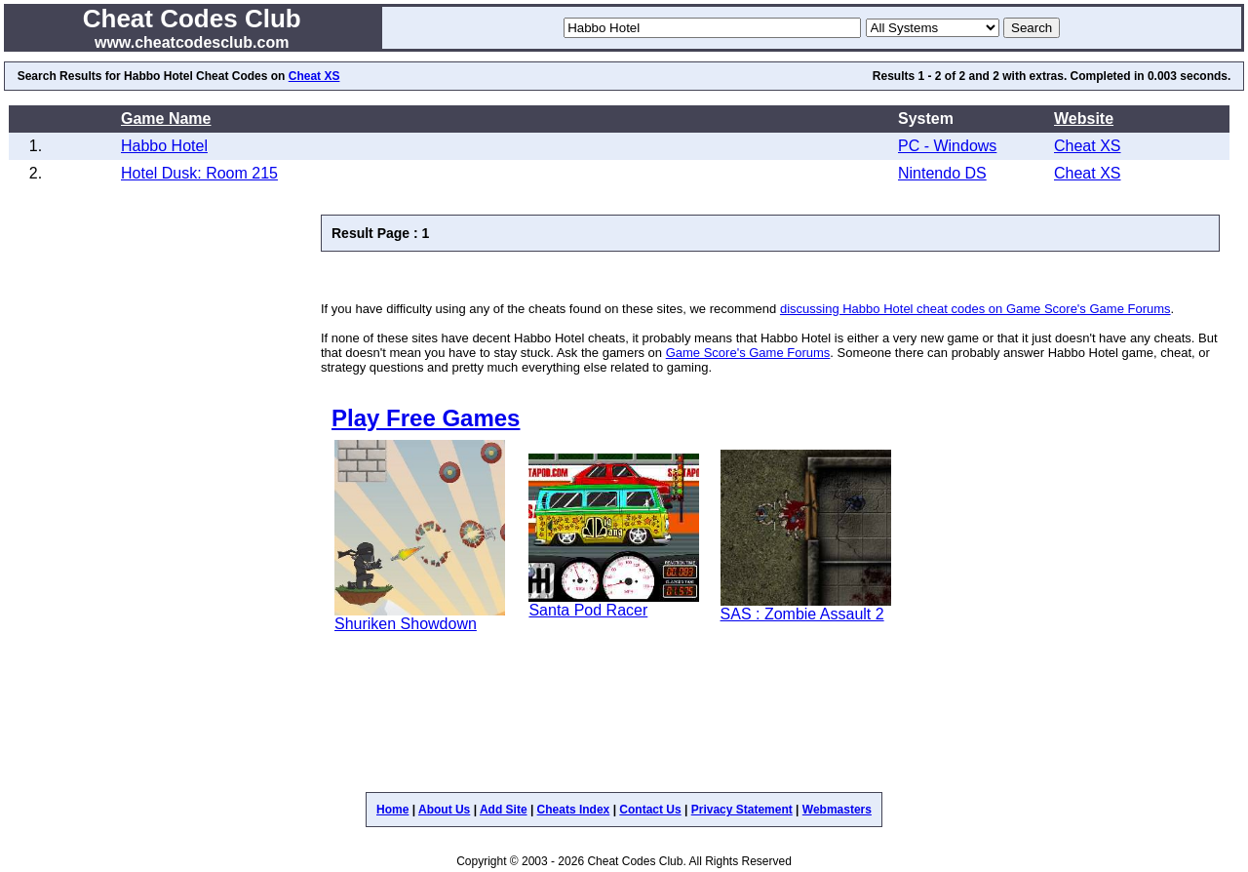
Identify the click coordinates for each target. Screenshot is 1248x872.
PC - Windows (947, 146)
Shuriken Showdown (405, 623)
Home (392, 809)
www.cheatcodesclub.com (192, 42)
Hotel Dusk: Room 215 (199, 173)
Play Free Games (426, 418)
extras (1047, 76)
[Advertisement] (549, 276)
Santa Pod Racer (587, 610)
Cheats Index (573, 809)
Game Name (166, 118)
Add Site (503, 809)
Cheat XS (314, 76)
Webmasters (837, 809)
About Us (444, 809)
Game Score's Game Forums (748, 352)
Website (1083, 118)
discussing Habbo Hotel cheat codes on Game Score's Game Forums (975, 308)
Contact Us (650, 809)
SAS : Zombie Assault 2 (802, 614)
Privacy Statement (742, 809)
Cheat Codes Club (192, 18)
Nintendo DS (942, 173)
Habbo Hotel (164, 146)
